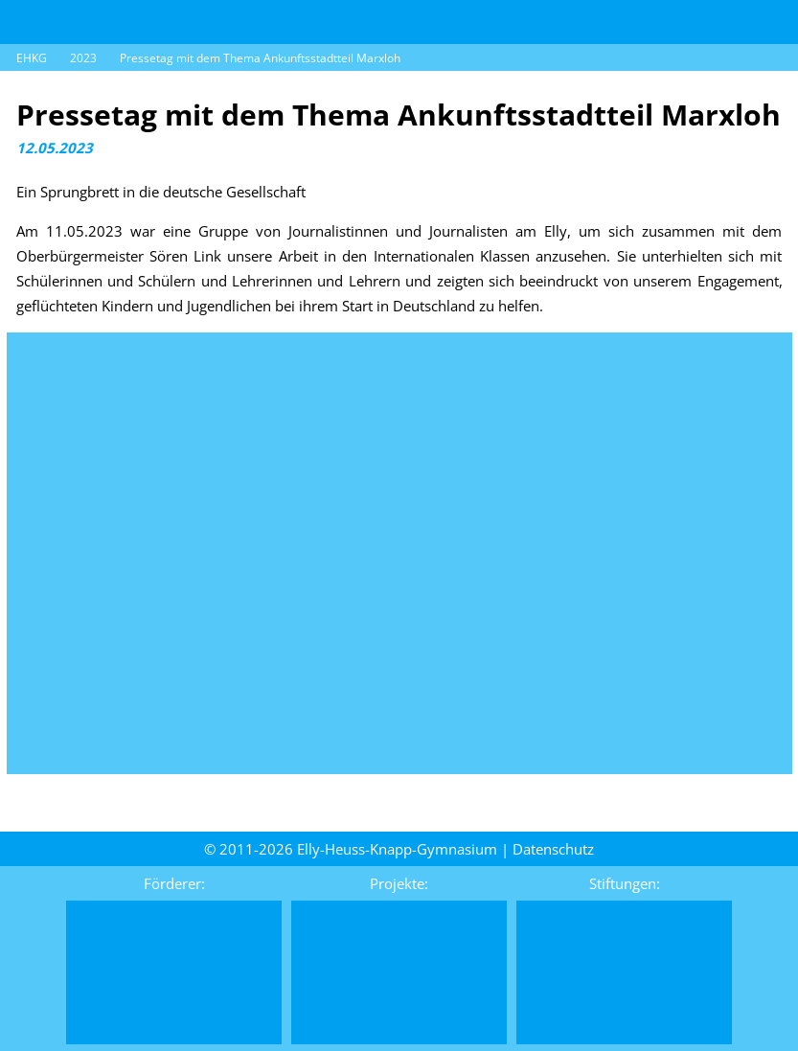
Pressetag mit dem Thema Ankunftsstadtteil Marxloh (260, 58)
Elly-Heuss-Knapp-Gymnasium (397, 848)
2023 (83, 58)
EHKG (31, 58)
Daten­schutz (553, 848)
